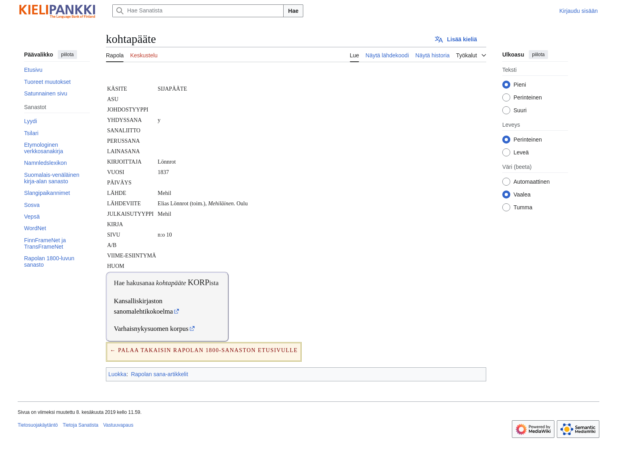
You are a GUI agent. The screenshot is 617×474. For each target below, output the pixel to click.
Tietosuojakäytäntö (38, 425)
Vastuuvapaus (118, 425)
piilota (67, 54)
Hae (293, 11)
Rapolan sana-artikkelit (159, 374)
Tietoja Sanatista (80, 425)
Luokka (117, 374)
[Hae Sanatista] (198, 10)
